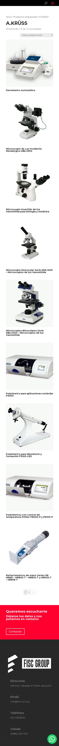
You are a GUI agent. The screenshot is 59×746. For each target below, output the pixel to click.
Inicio (8, 17)
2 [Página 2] (29, 592)
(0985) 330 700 (19, 733)
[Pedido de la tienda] (36, 35)
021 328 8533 (17, 717)
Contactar (15, 631)
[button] (52, 739)
